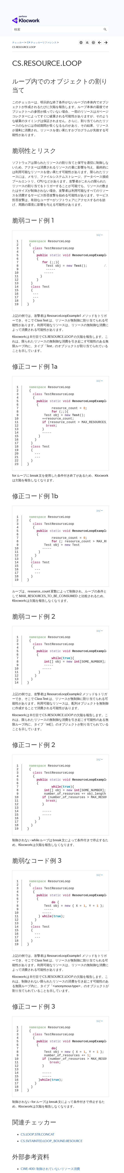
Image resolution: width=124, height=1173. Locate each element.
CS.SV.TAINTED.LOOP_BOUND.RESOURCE (51, 1141)
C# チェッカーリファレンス (41, 42)
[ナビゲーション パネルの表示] (106, 19)
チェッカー (18, 42)
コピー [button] (99, 234)
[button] (105, 29)
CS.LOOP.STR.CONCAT (37, 1134)
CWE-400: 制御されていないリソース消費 (50, 1169)
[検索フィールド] (60, 29)
